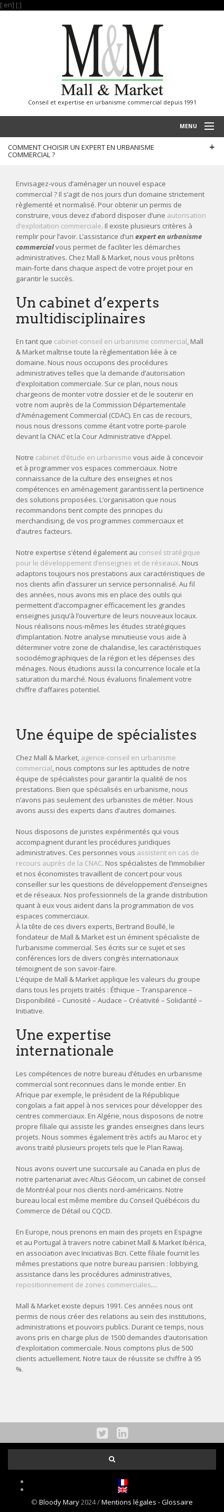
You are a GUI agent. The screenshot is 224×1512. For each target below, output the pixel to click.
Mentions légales (129, 1502)
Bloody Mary (59, 1502)
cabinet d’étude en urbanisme (83, 457)
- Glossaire (175, 1502)
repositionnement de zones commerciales (83, 1284)
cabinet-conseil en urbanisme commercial (120, 341)
